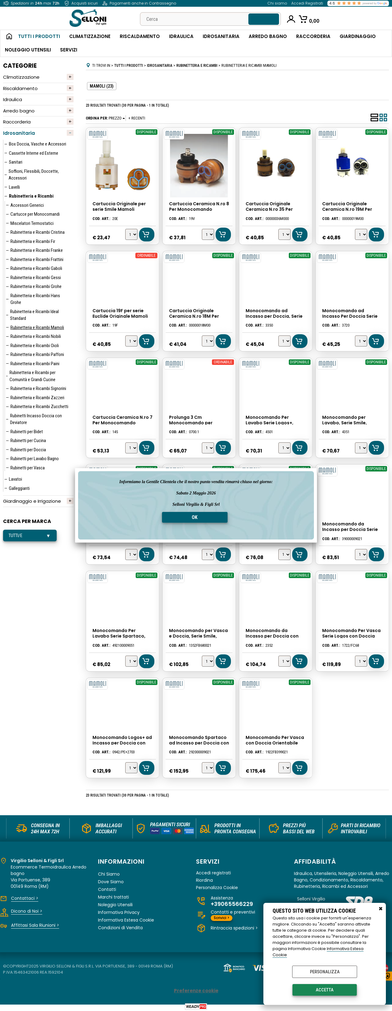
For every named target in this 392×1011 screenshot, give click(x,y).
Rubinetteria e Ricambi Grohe (36, 286)
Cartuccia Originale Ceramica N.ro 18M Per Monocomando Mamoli (195, 315)
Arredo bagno (19, 111)
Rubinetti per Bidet (26, 431)
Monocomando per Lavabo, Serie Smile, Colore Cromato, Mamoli (350, 422)
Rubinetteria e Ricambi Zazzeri (37, 397)
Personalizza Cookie (217, 886)
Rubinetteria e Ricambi (31, 196)
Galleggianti (19, 488)
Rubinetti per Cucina (28, 440)
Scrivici (221, 916)
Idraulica (181, 36)
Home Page (6, 37)
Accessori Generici (27, 205)
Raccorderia (313, 36)
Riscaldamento (140, 36)
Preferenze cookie (196, 989)
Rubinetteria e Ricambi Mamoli (37, 327)
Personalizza (325, 972)
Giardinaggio (358, 36)
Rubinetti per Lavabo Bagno (34, 458)
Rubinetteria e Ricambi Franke (36, 250)
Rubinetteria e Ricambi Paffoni (37, 354)
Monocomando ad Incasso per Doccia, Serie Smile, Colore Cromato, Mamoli (275, 315)
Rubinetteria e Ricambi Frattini (36, 259)
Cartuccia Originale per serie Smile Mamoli (118, 207)
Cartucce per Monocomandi (35, 214)
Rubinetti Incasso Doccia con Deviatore (36, 419)
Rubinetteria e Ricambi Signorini (38, 388)
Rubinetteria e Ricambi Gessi (35, 277)
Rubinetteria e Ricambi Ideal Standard (34, 315)
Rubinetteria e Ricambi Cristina (37, 232)
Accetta (325, 990)
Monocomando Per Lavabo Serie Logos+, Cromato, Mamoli (269, 422)
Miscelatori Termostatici (32, 223)
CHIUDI (381, 909)
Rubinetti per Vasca (27, 468)
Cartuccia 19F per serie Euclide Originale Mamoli (120, 313)
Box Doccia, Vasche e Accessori (37, 144)
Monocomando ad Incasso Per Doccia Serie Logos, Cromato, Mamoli (352, 315)
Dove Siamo (111, 880)
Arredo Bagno (268, 36)
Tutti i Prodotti (39, 36)
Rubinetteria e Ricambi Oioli (34, 345)
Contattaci (24, 897)
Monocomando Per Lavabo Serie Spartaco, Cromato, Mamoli (118, 635)
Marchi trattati (113, 895)
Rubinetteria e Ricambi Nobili (35, 336)
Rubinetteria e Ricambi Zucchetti (39, 406)
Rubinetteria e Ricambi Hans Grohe (35, 299)
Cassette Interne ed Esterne (33, 153)
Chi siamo (277, 3)
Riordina (204, 878)
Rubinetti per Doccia (28, 449)
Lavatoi (15, 479)
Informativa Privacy (119, 911)
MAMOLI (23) (102, 86)
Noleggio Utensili (28, 50)
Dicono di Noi (26, 910)
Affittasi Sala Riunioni (35, 924)
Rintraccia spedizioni (234, 927)
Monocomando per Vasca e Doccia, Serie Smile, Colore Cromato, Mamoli (198, 635)
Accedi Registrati (307, 3)
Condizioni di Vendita (120, 926)
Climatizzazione (90, 36)
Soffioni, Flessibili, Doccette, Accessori (34, 174)
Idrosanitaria (221, 36)
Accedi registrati (213, 871)
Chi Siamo (109, 872)
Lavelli (14, 187)
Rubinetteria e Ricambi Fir (32, 241)
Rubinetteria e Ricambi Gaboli (36, 268)
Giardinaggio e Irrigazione (32, 501)
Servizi (68, 50)
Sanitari (15, 162)
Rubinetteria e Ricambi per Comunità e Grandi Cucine (32, 376)
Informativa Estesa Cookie (126, 918)
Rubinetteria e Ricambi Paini (34, 363)
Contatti (107, 888)
